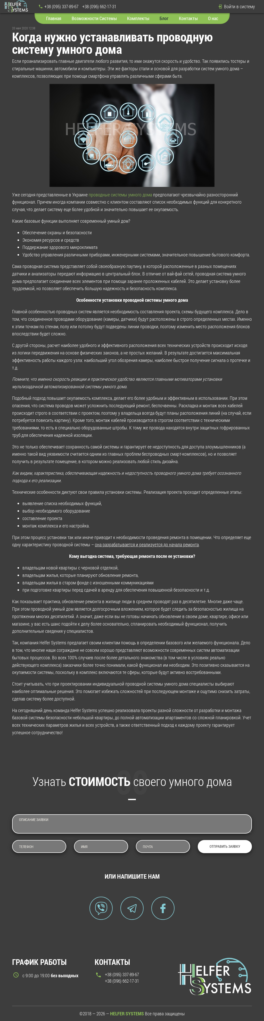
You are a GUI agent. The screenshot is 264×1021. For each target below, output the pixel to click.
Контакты (188, 18)
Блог (164, 18)
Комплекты (138, 18)
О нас (213, 18)
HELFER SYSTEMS (127, 1013)
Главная (53, 18)
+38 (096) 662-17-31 (99, 6)
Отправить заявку (225, 846)
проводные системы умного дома (120, 195)
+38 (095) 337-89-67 (61, 6)
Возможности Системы (94, 18)
